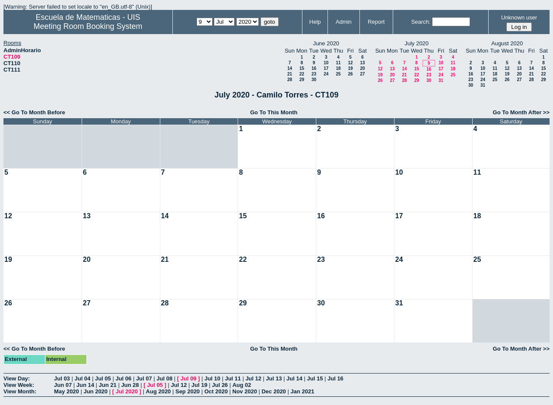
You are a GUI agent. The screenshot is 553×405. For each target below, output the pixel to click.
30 (313, 79)
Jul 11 (233, 378)
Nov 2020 (244, 391)
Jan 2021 (302, 391)
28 (289, 79)
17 (326, 68)
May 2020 (66, 391)
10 (326, 62)
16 (313, 68)
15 (301, 68)
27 (362, 74)
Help (315, 22)
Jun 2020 (95, 391)
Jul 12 (253, 378)
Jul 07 (144, 378)
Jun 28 (130, 385)
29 (301, 79)
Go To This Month (274, 112)
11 (338, 62)
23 (313, 74)
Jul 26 (220, 385)
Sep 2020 (187, 391)
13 (362, 62)
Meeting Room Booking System (87, 26)
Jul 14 (294, 378)
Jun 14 (85, 385)
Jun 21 (108, 385)
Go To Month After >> (521, 112)
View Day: (16, 378)
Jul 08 (164, 378)
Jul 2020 (127, 391)
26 (350, 74)
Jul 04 (82, 378)
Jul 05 (103, 378)
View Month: (19, 391)
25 (338, 74)
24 (326, 74)
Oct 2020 (216, 391)
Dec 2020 (273, 391)
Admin (344, 22)
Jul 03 (62, 378)
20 (362, 68)
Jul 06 (123, 378)
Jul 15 (315, 378)
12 (350, 62)
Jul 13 (274, 378)
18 (338, 68)
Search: (421, 22)
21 (289, 74)
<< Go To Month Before (34, 112)
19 (350, 68)
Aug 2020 (158, 391)
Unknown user (519, 17)
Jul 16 (335, 378)
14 (289, 68)
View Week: (18, 385)
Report (376, 22)
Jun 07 (63, 385)
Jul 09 (189, 378)
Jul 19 (199, 385)
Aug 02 (241, 385)
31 (441, 80)
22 (301, 74)
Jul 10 (212, 378)
